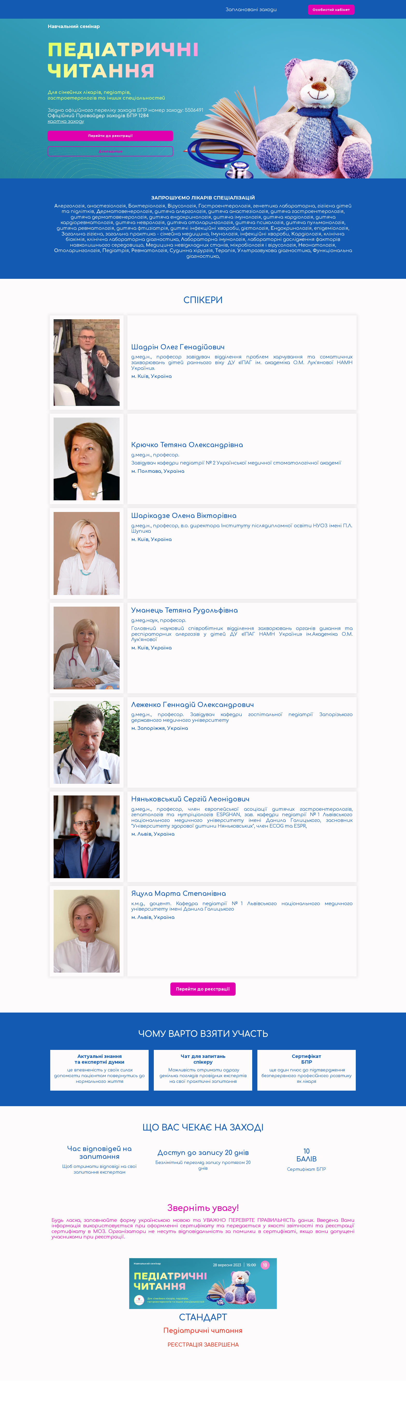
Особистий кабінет (331, 10)
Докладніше (110, 184)
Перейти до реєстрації (110, 168)
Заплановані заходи (251, 9)
